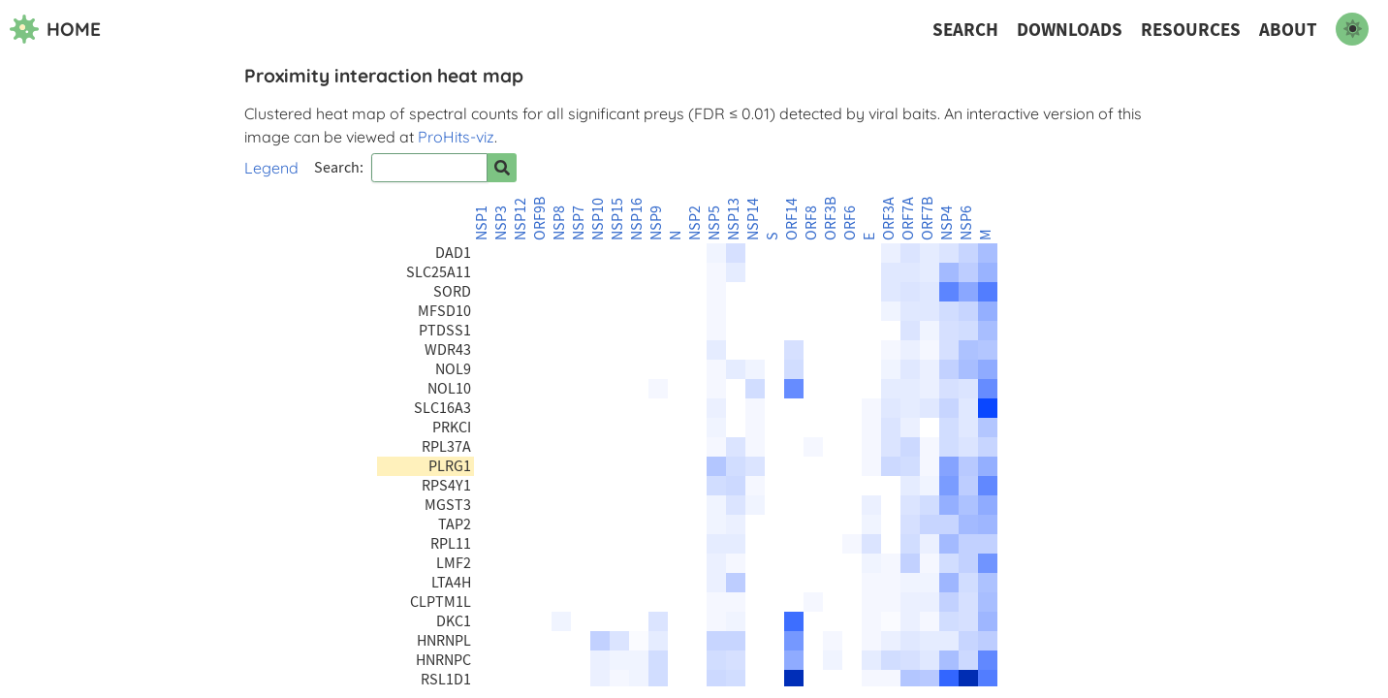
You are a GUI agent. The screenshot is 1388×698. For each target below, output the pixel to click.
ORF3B (830, 218)
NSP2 (695, 223)
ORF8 (811, 223)
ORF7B (927, 218)
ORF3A (889, 218)
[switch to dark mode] (1352, 29)
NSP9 (656, 223)
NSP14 (753, 219)
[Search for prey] (502, 167)
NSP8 (559, 223)
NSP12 (520, 219)
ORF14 (792, 219)
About (1288, 29)
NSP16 (637, 219)
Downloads (1069, 29)
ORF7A (908, 218)
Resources (1191, 29)
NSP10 (598, 219)
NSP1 (481, 223)
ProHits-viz (456, 136)
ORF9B (540, 218)
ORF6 (850, 223)
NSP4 (947, 223)
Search (965, 29)
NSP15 (617, 219)
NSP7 (578, 223)
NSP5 (714, 223)
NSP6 (966, 223)
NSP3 (501, 223)
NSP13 (733, 219)
